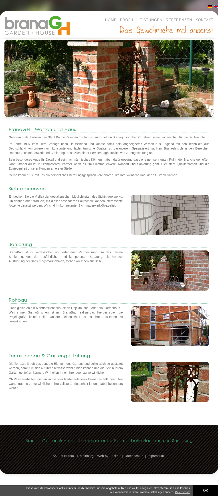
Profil (127, 20)
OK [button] (205, 490)
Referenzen (179, 20)
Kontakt (205, 20)
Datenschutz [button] (182, 492)
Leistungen (149, 20)
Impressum (155, 456)
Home (111, 20)
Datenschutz (134, 456)
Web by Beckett (109, 456)
